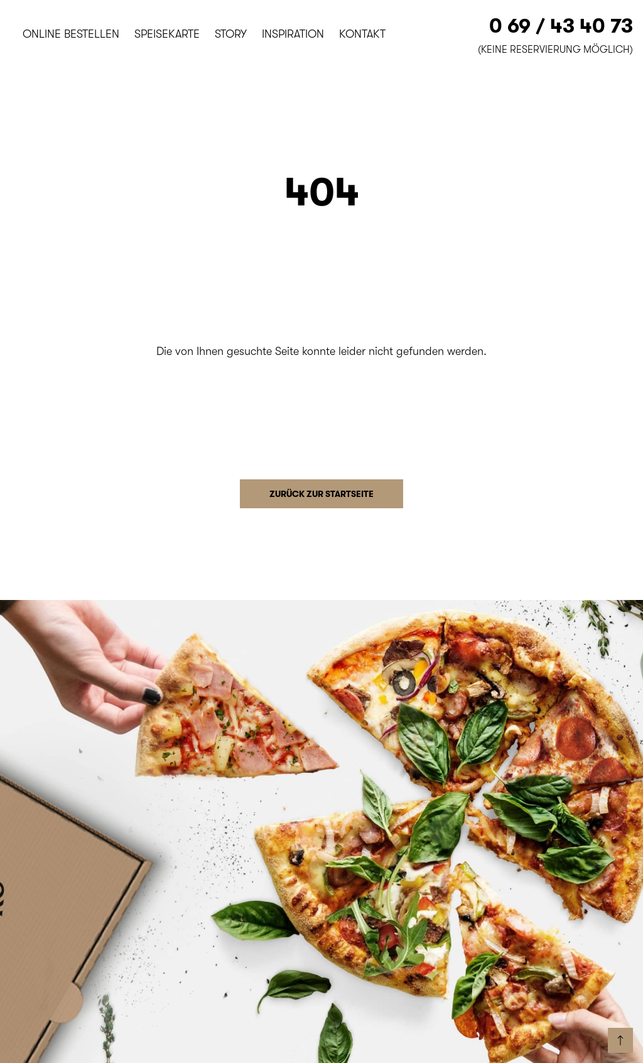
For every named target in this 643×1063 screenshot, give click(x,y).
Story (231, 34)
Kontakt (362, 34)
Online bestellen (71, 34)
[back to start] (620, 1040)
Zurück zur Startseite (321, 494)
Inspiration (293, 34)
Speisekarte (167, 34)
